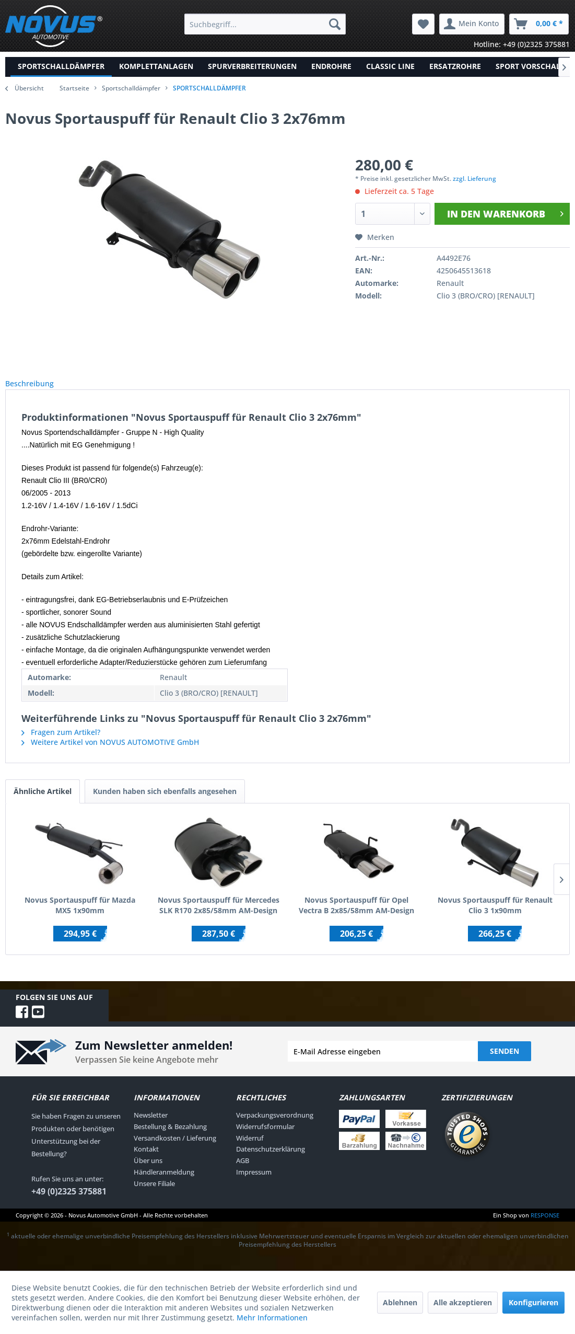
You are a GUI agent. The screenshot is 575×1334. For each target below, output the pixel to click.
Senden (504, 1062)
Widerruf (250, 1149)
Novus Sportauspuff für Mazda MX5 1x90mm (80, 916)
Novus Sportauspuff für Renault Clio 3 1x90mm (495, 916)
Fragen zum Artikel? (60, 744)
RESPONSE (545, 1226)
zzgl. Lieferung (474, 178)
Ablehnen (400, 1302)
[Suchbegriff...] (264, 24)
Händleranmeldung (164, 1183)
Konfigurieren (533, 1302)
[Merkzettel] (423, 24)
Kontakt (146, 1160)
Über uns (148, 1172)
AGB (242, 1172)
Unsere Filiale (154, 1195)
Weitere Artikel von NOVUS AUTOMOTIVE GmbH (110, 753)
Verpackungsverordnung (274, 1126)
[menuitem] (264, 24)
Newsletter (151, 1126)
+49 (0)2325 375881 (69, 1203)
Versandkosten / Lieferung (175, 1149)
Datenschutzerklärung (270, 1160)
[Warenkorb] (539, 24)
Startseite (74, 88)
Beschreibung (38, 389)
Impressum (254, 1183)
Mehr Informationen (272, 1317)
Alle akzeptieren (462, 1302)
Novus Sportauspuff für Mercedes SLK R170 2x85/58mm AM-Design (218, 916)
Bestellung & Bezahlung (170, 1138)
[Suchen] (335, 24)
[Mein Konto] (471, 24)
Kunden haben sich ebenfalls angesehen (165, 803)
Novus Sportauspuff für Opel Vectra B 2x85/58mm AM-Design (356, 916)
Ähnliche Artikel (43, 803)
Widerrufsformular (265, 1138)
